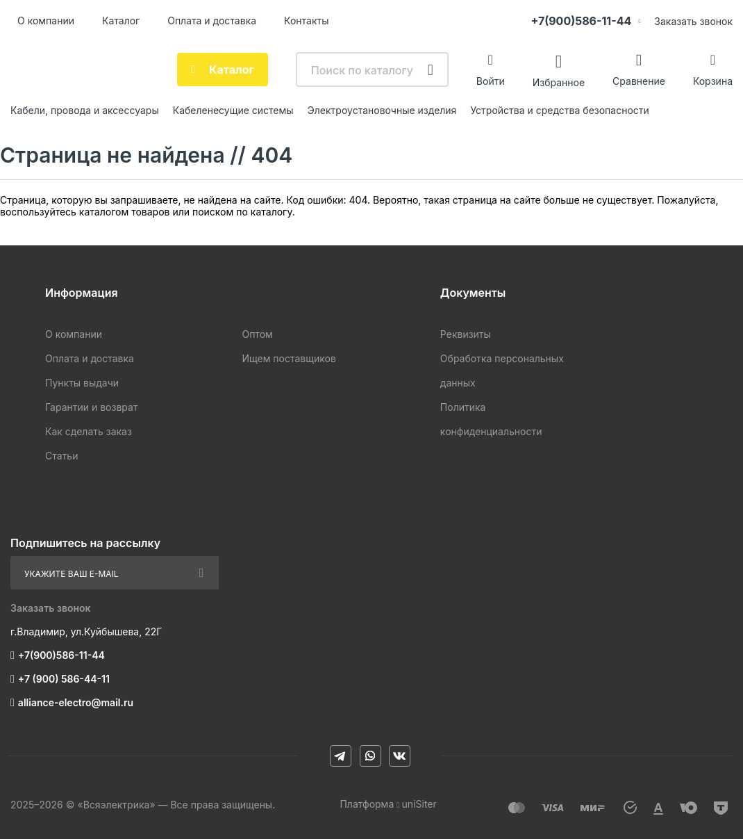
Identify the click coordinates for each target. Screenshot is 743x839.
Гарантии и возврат (91, 407)
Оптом (257, 334)
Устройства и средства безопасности (559, 110)
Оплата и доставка (211, 20)
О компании (45, 20)
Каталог (121, 20)
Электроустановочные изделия (382, 110)
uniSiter (419, 804)
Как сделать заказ (88, 431)
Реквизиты (465, 334)
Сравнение (638, 81)
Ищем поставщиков (288, 358)
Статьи (61, 456)
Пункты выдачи (82, 383)
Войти (490, 81)
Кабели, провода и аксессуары (84, 110)
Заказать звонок (693, 21)
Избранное (559, 81)
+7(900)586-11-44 (581, 21)
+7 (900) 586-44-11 (64, 679)
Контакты (306, 20)
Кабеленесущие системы (233, 110)
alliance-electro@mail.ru (75, 702)
